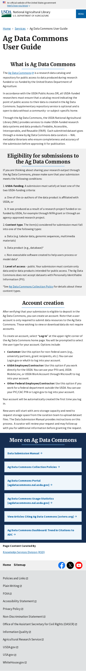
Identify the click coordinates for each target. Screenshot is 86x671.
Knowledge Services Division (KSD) (24, 552)
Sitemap (20, 565)
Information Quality (15, 632)
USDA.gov (9, 647)
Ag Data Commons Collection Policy (31, 286)
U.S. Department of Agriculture (31, 15)
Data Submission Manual (25, 453)
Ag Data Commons (19, 73)
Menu (81, 13)
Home (7, 565)
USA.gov (8, 655)
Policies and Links (14, 578)
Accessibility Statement (18, 601)
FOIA (6, 594)
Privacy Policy (12, 609)
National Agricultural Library (31, 12)
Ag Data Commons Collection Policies (34, 467)
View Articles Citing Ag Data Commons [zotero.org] (42, 516)
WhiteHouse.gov (13, 662)
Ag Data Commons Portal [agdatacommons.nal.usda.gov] (30, 483)
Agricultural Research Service (22, 639)
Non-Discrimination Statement (23, 617)
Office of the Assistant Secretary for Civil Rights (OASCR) (38, 624)
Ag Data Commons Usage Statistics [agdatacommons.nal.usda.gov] (31, 501)
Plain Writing (11, 586)
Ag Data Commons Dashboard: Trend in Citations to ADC (41, 532)
